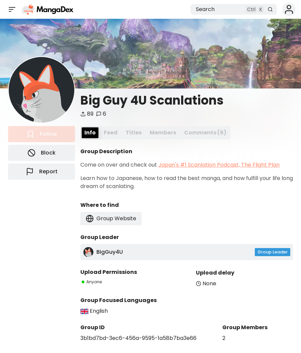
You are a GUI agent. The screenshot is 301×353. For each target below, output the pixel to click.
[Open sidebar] (12, 9)
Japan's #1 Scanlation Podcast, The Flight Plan (219, 165)
